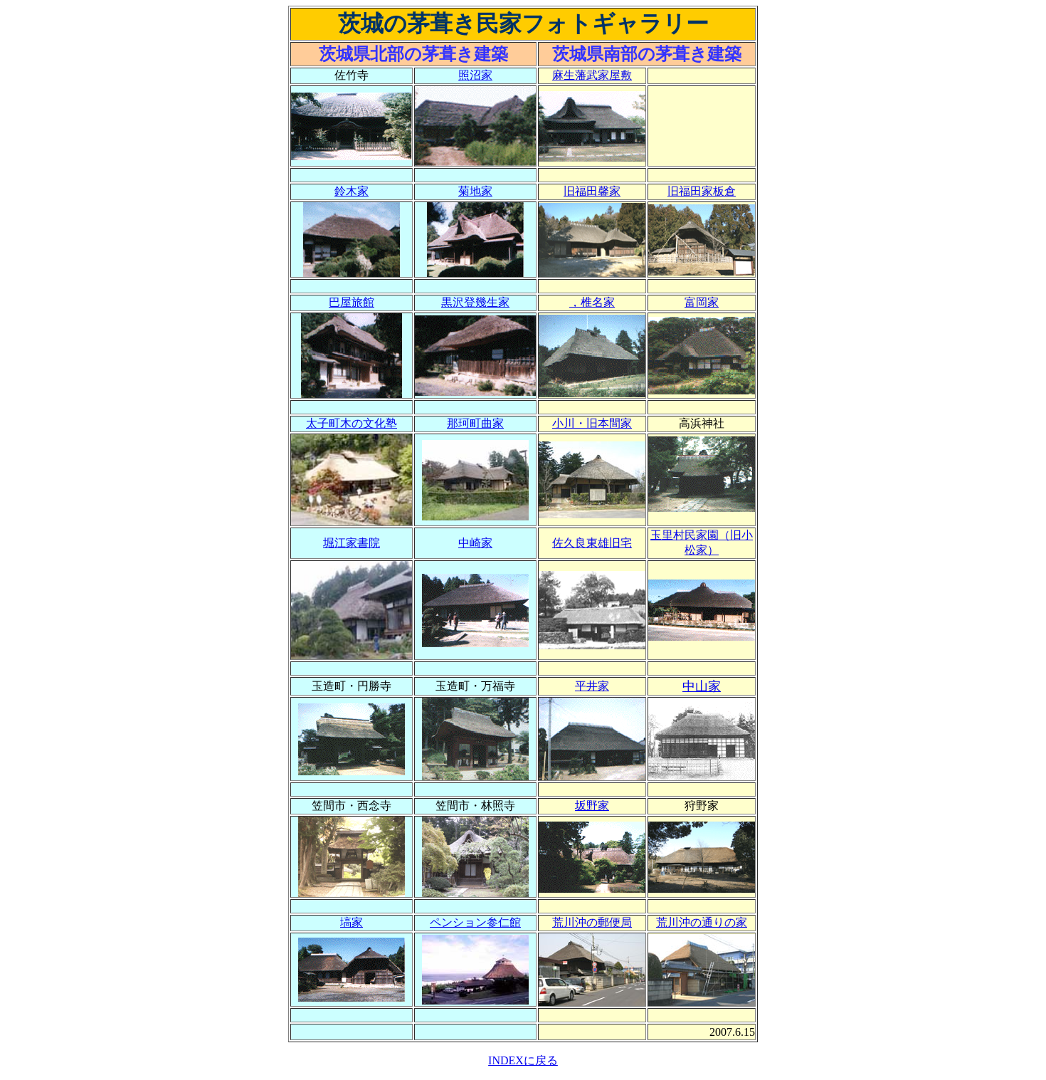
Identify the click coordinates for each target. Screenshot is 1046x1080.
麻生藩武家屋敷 (592, 75)
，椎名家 (592, 302)
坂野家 (592, 805)
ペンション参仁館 (475, 922)
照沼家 (475, 75)
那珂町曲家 (475, 423)
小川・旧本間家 (592, 423)
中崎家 (475, 543)
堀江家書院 (351, 543)
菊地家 (475, 191)
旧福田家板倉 (701, 191)
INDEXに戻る (523, 1060)
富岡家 (702, 302)
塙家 (351, 922)
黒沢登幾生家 (475, 302)
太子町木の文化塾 (351, 423)
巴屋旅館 (351, 302)
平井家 (592, 686)
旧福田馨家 (592, 191)
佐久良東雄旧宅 (592, 543)
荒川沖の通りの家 (701, 922)
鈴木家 (351, 191)
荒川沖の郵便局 (592, 922)
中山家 (701, 686)
